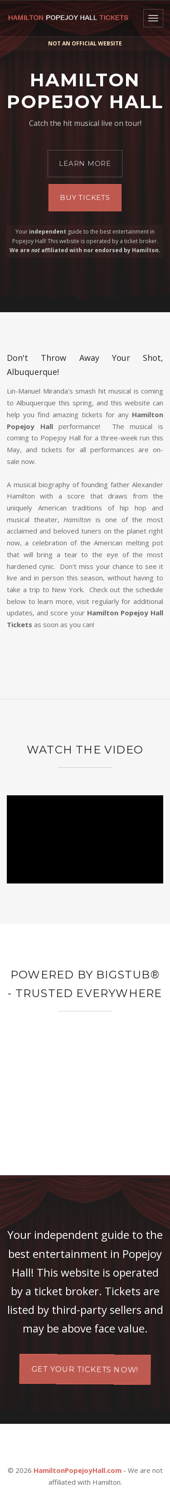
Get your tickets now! (85, 1369)
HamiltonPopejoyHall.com (77, 1470)
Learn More (85, 163)
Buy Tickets (85, 197)
